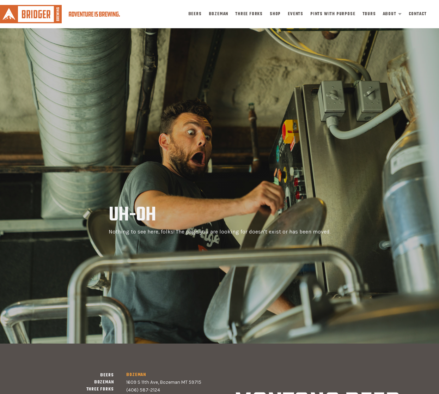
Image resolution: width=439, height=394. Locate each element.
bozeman (218, 14)
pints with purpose (332, 14)
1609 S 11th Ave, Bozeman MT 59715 (163, 382)
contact (418, 14)
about (389, 14)
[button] (392, 14)
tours (369, 14)
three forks (249, 14)
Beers (195, 14)
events (295, 14)
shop (275, 14)
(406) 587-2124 (143, 390)
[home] (60, 13)
